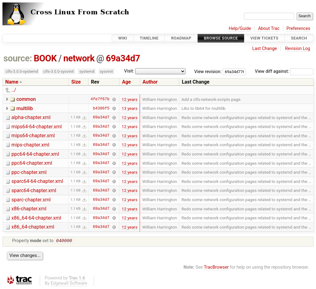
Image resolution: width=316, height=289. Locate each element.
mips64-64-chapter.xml (36, 127)
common (26, 99)
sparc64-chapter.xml (33, 190)
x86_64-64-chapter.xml (36, 218)
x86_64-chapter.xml (32, 227)
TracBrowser (216, 267)
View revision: (208, 71)
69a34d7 (123, 58)
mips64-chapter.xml (33, 135)
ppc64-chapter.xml (31, 163)
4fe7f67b (99, 99)
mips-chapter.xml (30, 145)
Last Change (264, 48)
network (78, 58)
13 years (129, 108)
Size (76, 82)
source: (17, 58)
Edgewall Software (69, 284)
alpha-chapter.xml (31, 117)
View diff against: (284, 71)
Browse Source (221, 38)
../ (13, 90)
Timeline (149, 38)
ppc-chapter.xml (29, 172)
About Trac (269, 28)
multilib (24, 108)
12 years (129, 99)
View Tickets (264, 38)
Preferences (298, 28)
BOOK (45, 58)
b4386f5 (101, 108)
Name (11, 82)
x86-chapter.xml (28, 209)
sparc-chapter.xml (31, 200)
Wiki (122, 38)
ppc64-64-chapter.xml (35, 154)
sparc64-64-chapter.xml (37, 181)
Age (126, 82)
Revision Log (297, 48)
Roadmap (181, 38)
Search (299, 38)
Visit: (129, 71)
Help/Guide (240, 28)
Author (150, 82)
